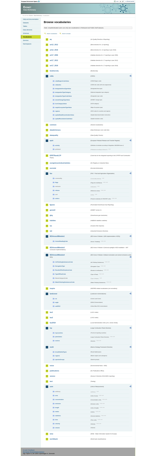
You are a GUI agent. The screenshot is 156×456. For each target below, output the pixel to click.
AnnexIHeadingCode (61, 241)
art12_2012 (54, 44)
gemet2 (52, 210)
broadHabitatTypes (61, 352)
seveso (52, 376)
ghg (51, 215)
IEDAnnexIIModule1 (57, 236)
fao (51, 173)
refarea (57, 190)
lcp (51, 328)
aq (51, 39)
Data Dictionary (38, 15)
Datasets (26, 23)
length (57, 407)
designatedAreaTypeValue (63, 88)
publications (54, 371)
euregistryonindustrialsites (60, 163)
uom (51, 386)
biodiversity (54, 71)
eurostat (53, 168)
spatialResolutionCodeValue (63, 118)
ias (51, 226)
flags (56, 182)
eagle (56, 302)
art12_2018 (54, 50)
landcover (53, 294)
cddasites (58, 85)
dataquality (54, 135)
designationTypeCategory (63, 92)
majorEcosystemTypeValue (63, 107)
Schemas (26, 33)
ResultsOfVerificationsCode (63, 270)
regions (57, 111)
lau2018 (53, 323)
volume (57, 427)
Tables (25, 26)
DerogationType (60, 266)
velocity (57, 423)
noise (52, 365)
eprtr (51, 140)
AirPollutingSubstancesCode (64, 262)
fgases (52, 205)
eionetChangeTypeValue (62, 100)
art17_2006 (54, 55)
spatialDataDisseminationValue (64, 115)
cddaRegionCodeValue (62, 81)
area (56, 395)
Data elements (27, 30)
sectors (57, 340)
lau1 (51, 312)
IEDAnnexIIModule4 (57, 255)
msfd (52, 347)
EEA (31, 1)
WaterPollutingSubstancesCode (65, 282)
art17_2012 (54, 60)
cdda (51, 76)
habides (53, 220)
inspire (52, 288)
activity (57, 145)
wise (51, 434)
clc (56, 298)
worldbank (54, 439)
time (56, 419)
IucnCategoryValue (61, 103)
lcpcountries (59, 333)
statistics (58, 415)
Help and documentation (31, 19)
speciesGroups (59, 359)
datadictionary (55, 130)
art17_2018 (54, 65)
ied (51, 231)
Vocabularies (27, 37)
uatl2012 (57, 306)
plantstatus (58, 336)
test (51, 381)
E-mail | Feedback (29, 450)
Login (117, 1)
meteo (57, 411)
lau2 (51, 317)
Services (25, 40)
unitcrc (57, 198)
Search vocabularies (52, 33)
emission (58, 403)
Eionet (30, 15)
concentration (59, 399)
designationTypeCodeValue (63, 96)
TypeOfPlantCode (60, 274)
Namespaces (27, 44)
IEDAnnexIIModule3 (57, 247)
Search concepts (66, 33)
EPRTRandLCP (55, 155)
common (53, 125)
